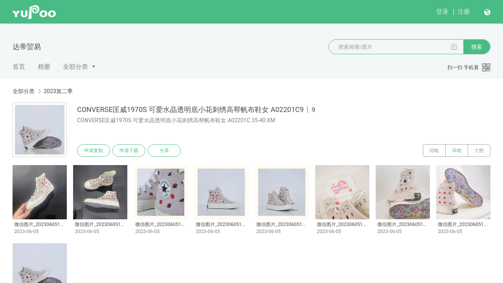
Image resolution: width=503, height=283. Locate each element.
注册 (463, 11)
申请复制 (93, 150)
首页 (19, 66)
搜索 (476, 47)
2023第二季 (58, 91)
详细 (456, 150)
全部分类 (75, 66)
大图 (479, 150)
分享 (164, 150)
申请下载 (128, 150)
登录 (442, 11)
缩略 (434, 150)
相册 (44, 66)
